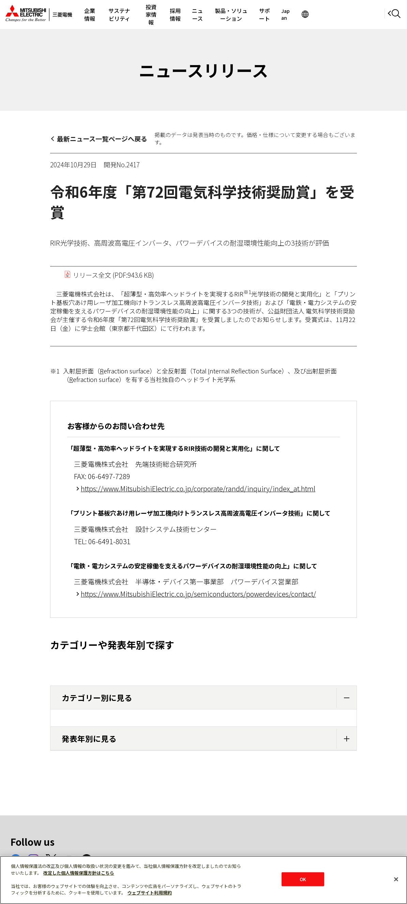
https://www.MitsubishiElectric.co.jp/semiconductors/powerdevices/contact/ (198, 594)
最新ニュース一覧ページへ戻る (102, 138)
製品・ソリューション (277, 14)
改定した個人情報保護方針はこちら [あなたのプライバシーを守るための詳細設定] (78, 873)
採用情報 (204, 14)
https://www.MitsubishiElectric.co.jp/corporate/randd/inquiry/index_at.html (198, 488)
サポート (321, 14)
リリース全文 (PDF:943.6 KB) (109, 274)
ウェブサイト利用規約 (149, 892)
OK (303, 879)
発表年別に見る (209, 739)
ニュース (233, 14)
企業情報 (93, 14)
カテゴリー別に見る (209, 698)
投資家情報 (173, 14)
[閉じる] (396, 879)
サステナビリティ (132, 14)
